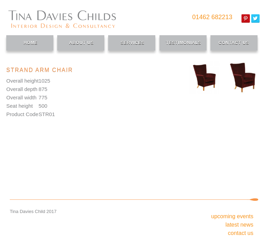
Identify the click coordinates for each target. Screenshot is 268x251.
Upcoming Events (232, 216)
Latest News (239, 225)
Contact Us (240, 233)
